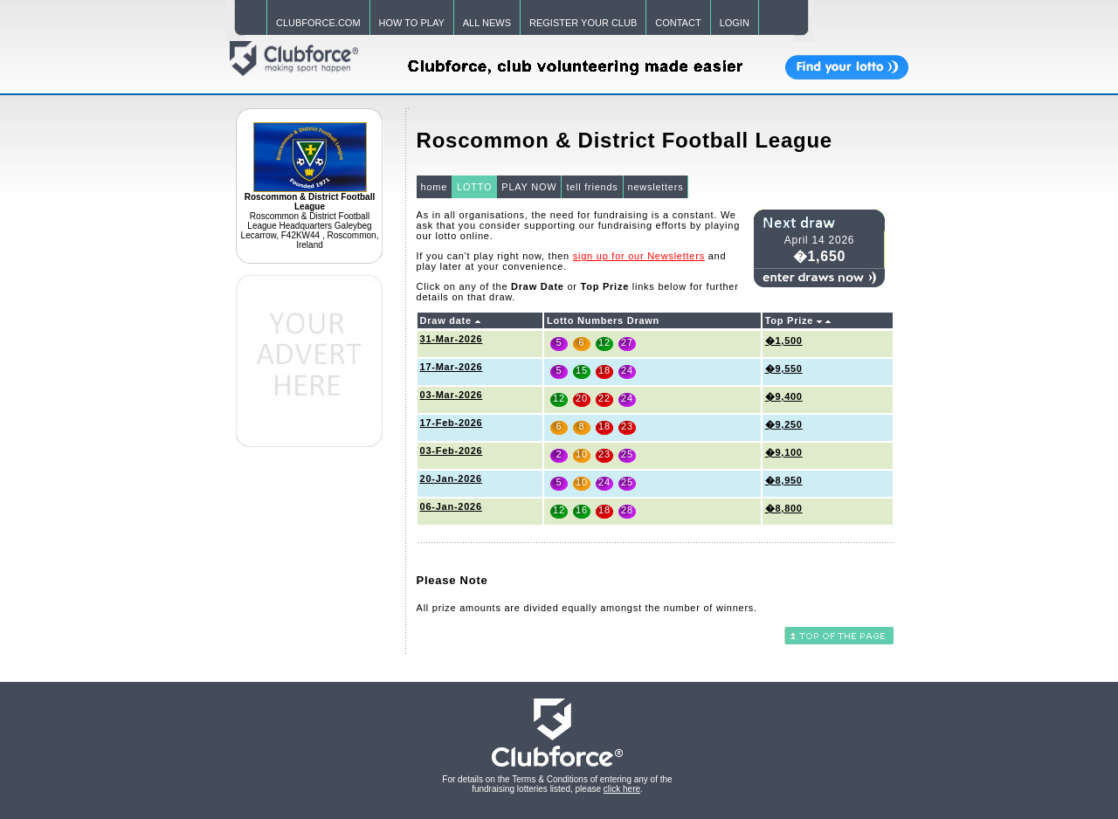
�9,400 (784, 396)
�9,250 (784, 424)
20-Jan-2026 (451, 478)
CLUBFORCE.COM (318, 22)
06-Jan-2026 (451, 506)
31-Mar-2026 (451, 339)
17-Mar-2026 (451, 366)
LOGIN (734, 22)
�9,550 (784, 368)
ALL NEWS (487, 22)
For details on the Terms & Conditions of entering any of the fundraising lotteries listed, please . (557, 784)
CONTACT (677, 22)
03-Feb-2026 (451, 450)
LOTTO (474, 187)
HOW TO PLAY (412, 22)
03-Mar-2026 (451, 394)
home (434, 187)
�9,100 (784, 452)
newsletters (656, 187)
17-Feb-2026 (451, 422)
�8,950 (784, 480)
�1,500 (784, 340)
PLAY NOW (528, 187)
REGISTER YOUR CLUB (583, 22)
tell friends (592, 187)
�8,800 (784, 508)
